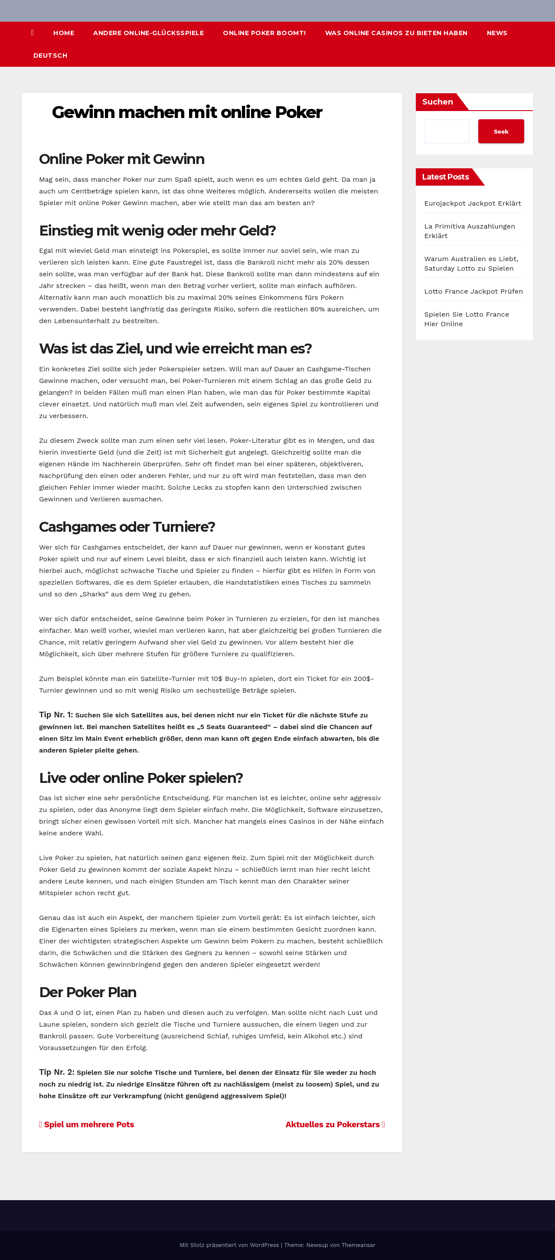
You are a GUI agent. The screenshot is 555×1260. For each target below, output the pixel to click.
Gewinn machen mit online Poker (187, 112)
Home (63, 33)
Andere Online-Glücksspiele (148, 33)
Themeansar (358, 1245)
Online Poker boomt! (264, 33)
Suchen (437, 102)
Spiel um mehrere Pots (86, 1124)
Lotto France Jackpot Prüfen (473, 291)
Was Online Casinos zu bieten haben (396, 33)
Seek (501, 131)
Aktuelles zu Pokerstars (335, 1124)
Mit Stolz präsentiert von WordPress (230, 1245)
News (497, 33)
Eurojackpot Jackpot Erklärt (473, 203)
